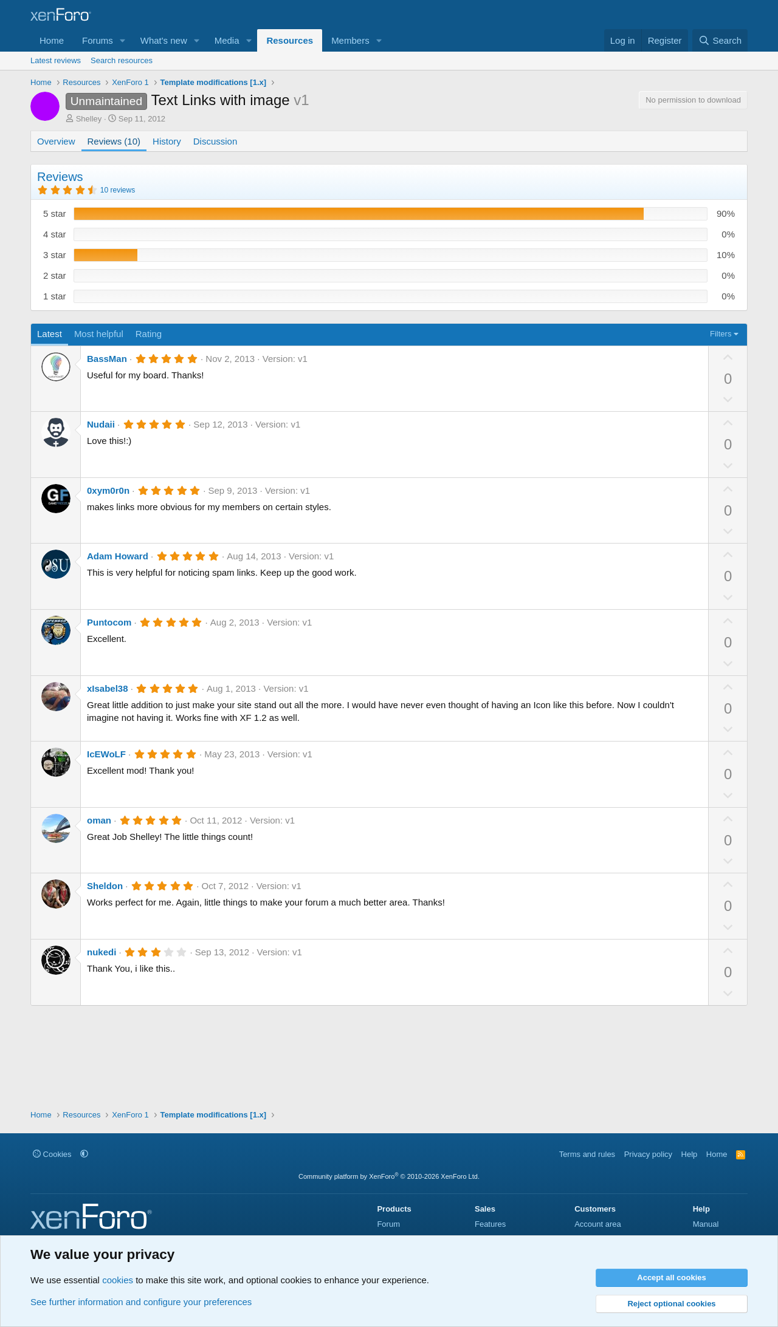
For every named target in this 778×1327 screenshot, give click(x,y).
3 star (54, 255)
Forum (388, 1224)
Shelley (89, 118)
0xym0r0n (108, 490)
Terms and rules (587, 1154)
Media (227, 40)
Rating (149, 334)
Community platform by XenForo (389, 1176)
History (167, 141)
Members (350, 40)
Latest (49, 334)
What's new (163, 40)
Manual (706, 1224)
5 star (54, 213)
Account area (597, 1224)
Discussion (215, 141)
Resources (289, 40)
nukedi (101, 952)
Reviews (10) (114, 141)
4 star (54, 234)
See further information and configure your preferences (141, 1302)
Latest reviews (55, 60)
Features (490, 1224)
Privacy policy (648, 1154)
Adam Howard (117, 556)
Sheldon (105, 886)
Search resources (122, 60)
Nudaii (101, 424)
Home (52, 40)
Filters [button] (720, 333)
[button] (122, 40)
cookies (117, 1280)
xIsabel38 (107, 688)
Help (689, 1154)
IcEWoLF (106, 754)
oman (99, 820)
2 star (54, 275)
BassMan (107, 358)
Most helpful (98, 334)
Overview (56, 141)
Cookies (52, 1154)
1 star (54, 296)
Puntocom (109, 622)
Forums (97, 40)
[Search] (720, 40)
